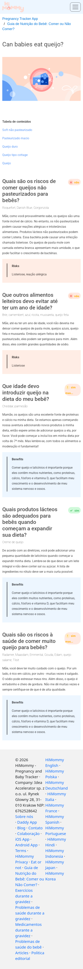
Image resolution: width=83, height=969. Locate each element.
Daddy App (27, 822)
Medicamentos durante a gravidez (28, 930)
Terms (20, 850)
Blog (21, 827)
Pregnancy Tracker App (20, 19)
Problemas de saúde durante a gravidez (29, 913)
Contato (35, 827)
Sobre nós (24, 816)
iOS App (22, 839)
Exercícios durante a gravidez (24, 896)
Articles (21, 952)
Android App (26, 844)
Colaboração (28, 833)
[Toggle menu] (75, 7)
